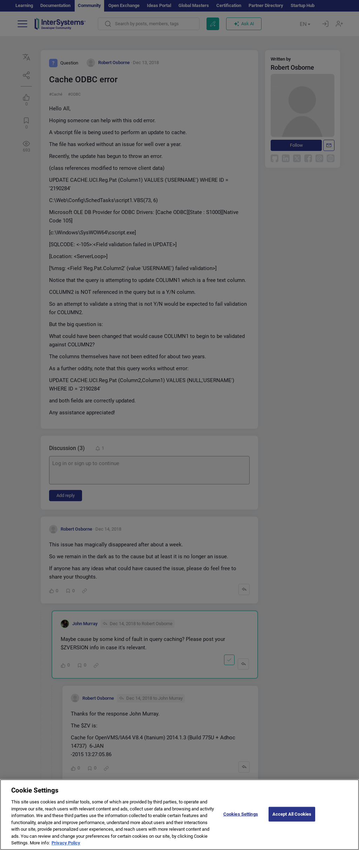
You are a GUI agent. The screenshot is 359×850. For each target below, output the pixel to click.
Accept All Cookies (291, 819)
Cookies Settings (240, 819)
